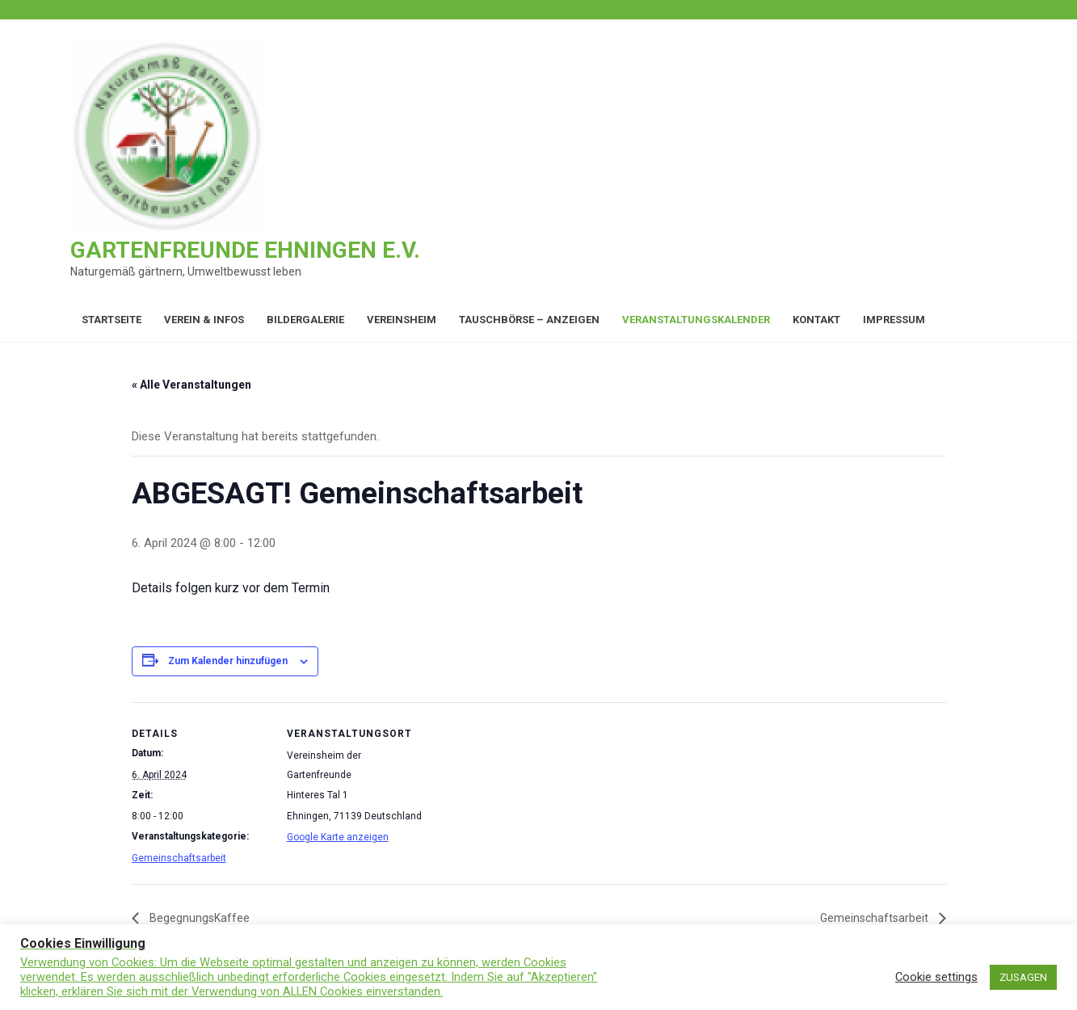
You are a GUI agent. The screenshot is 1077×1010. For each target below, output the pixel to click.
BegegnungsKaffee (198, 917)
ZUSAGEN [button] (1023, 977)
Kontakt (816, 320)
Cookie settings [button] (936, 977)
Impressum (894, 320)
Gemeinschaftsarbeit (179, 858)
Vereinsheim (401, 320)
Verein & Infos (204, 320)
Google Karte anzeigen (338, 837)
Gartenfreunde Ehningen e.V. (245, 250)
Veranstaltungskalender (696, 320)
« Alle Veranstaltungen (191, 384)
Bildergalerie (305, 320)
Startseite (111, 320)
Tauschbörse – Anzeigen (529, 320)
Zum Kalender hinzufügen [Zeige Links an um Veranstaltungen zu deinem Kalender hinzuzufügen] (228, 661)
